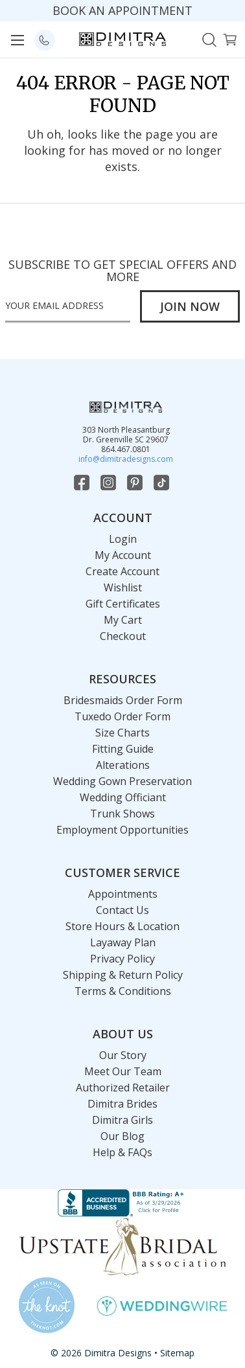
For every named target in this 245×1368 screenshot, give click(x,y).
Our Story (122, 1055)
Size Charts (122, 732)
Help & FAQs (122, 1152)
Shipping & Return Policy (123, 975)
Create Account (122, 571)
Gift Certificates (123, 604)
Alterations (123, 765)
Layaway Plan (123, 942)
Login (123, 539)
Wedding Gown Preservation (122, 781)
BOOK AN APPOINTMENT (122, 10)
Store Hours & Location (122, 926)
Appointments (123, 894)
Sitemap (177, 1353)
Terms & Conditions (123, 991)
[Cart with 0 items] (230, 38)
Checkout (123, 636)
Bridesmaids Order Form (123, 700)
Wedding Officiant (123, 797)
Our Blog (122, 1136)
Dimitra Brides (123, 1104)
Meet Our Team (122, 1071)
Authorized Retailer (123, 1087)
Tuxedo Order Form (122, 716)
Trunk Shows (122, 813)
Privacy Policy (122, 959)
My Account (123, 555)
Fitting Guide (123, 749)
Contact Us (122, 910)
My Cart (123, 620)
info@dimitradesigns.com (125, 458)
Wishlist (123, 587)
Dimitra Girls (122, 1120)
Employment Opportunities (122, 830)
